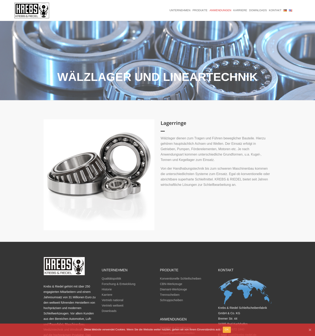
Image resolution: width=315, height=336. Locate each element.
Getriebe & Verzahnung (175, 312)
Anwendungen (220, 10)
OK (227, 329)
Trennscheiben (170, 279)
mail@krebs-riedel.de (242, 319)
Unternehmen (180, 10)
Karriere (240, 10)
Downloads (258, 10)
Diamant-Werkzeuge (173, 274)
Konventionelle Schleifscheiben (180, 263)
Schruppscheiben (171, 285)
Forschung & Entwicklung (118, 268)
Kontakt (275, 10)
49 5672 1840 (235, 314)
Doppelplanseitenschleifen (177, 317)
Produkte (200, 10)
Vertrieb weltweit (113, 290)
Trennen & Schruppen (174, 323)
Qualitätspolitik (111, 263)
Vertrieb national (112, 285)
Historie (107, 274)
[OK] (310, 330)
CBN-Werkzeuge (171, 268)
